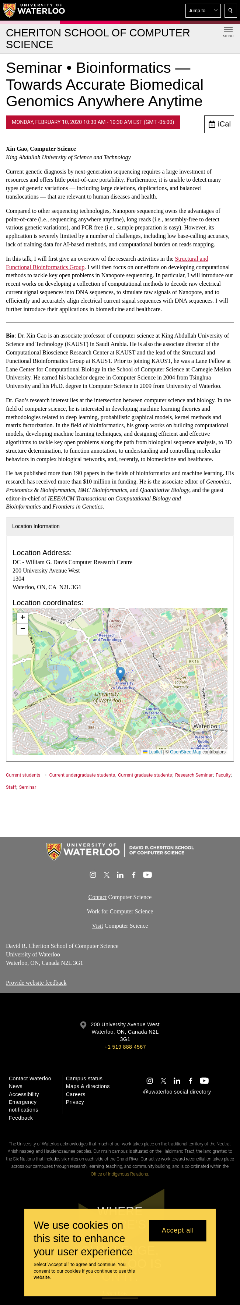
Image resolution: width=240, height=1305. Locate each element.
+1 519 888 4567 (125, 1047)
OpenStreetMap (185, 752)
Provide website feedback (36, 983)
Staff (11, 787)
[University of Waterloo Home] (34, 10)
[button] (203, 10)
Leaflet (152, 752)
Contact (97, 897)
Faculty (223, 775)
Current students (23, 775)
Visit (97, 926)
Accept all (178, 1230)
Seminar (27, 787)
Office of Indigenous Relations (119, 1174)
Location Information (36, 526)
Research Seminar (194, 775)
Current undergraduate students (82, 775)
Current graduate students (145, 775)
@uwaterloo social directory (177, 1092)
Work (93, 911)
